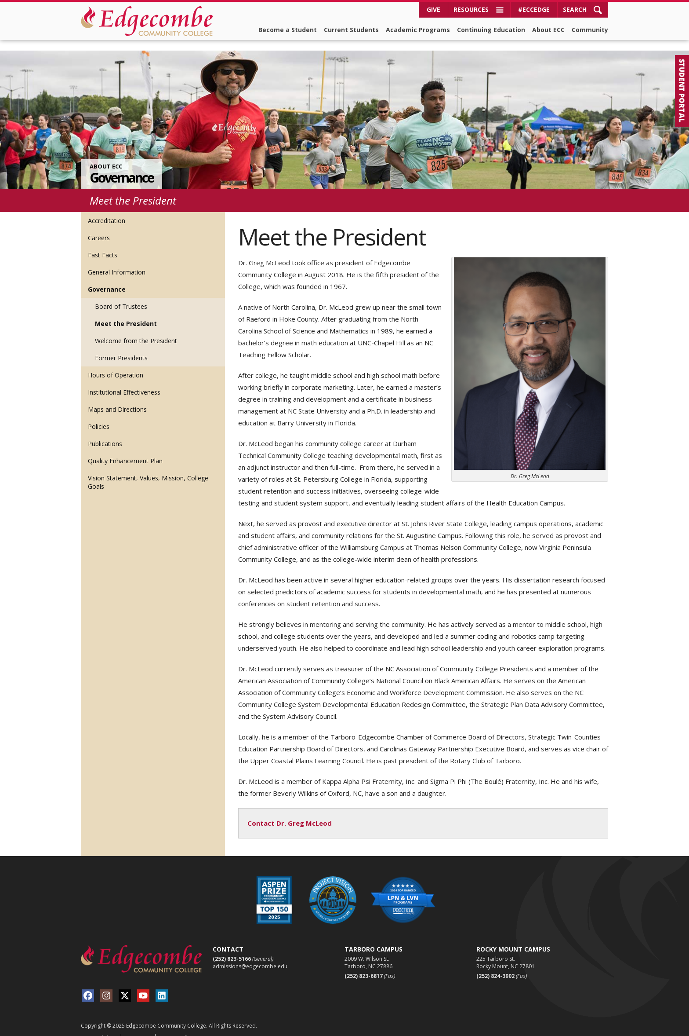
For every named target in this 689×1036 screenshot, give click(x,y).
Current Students (351, 30)
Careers (99, 227)
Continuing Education (491, 30)
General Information (116, 261)
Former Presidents (121, 347)
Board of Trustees (121, 296)
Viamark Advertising (529, 1028)
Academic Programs (418, 30)
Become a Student (287, 30)
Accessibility (98, 1027)
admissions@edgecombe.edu (250, 955)
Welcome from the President (136, 330)
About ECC (548, 30)
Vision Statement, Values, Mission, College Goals (148, 471)
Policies (98, 416)
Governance (121, 167)
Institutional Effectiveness (124, 381)
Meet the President (126, 313)
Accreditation (106, 210)
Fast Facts (102, 244)
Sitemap (137, 1027)
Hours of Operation (115, 364)
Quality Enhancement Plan (125, 450)
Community (590, 30)
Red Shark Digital (587, 1028)
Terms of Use (179, 1027)
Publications (105, 433)
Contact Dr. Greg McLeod (289, 812)
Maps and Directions (117, 399)
